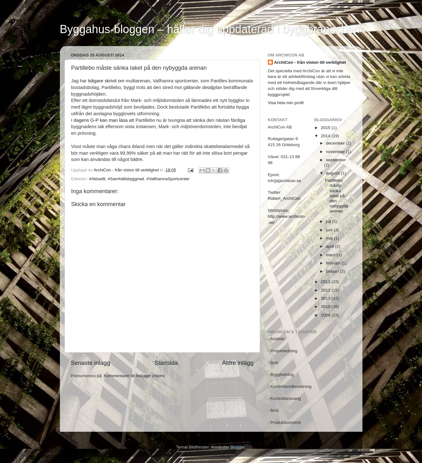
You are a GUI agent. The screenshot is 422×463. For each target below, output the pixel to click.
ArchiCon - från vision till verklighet (310, 62)
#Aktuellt (97, 178)
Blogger (237, 447)
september (336, 159)
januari (333, 271)
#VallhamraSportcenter (167, 178)
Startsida (166, 362)
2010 (326, 306)
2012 (326, 290)
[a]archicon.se (288, 180)
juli (329, 221)
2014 (326, 136)
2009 (326, 315)
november (336, 151)
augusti (333, 173)
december (336, 143)
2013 (326, 281)
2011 (326, 298)
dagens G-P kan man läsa (101, 120)
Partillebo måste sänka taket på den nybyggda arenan (336, 195)
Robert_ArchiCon (284, 198)
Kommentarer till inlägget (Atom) (134, 375)
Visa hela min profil (286, 102)
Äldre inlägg (238, 362)
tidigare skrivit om (106, 80)
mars (331, 254)
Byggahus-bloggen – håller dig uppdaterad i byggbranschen (210, 29)
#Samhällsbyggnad (126, 178)
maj (330, 238)
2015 (326, 127)
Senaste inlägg (90, 362)
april (330, 246)
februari (334, 263)
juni (330, 230)
